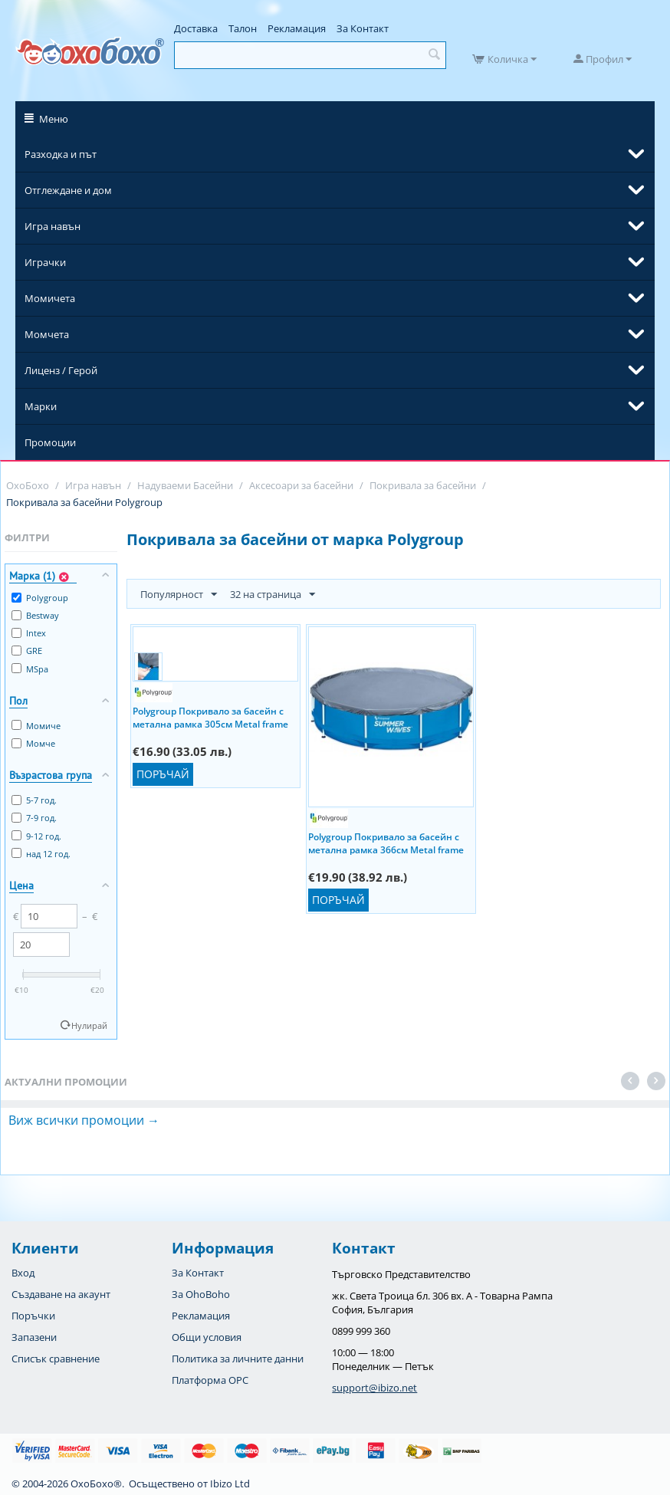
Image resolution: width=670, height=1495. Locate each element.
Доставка (196, 28)
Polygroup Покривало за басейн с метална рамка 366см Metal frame (386, 842)
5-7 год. (34, 800)
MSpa (29, 669)
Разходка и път (61, 154)
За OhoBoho (201, 1294)
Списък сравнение (55, 1358)
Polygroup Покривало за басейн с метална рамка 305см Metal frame (210, 717)
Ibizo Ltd (230, 1483)
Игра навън (52, 226)
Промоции (50, 442)
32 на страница (272, 595)
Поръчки (33, 1315)
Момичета (50, 298)
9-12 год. (36, 836)
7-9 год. (34, 817)
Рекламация (297, 28)
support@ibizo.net (374, 1388)
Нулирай (89, 1025)
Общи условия (206, 1337)
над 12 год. (41, 853)
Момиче (36, 725)
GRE (26, 650)
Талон (242, 28)
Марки (41, 406)
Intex (28, 633)
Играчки (45, 262)
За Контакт (363, 28)
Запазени (34, 1337)
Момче (33, 743)
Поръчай (162, 774)
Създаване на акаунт (60, 1294)
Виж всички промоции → (83, 1120)
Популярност (178, 595)
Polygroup (39, 597)
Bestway (35, 615)
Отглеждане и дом (68, 190)
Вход (22, 1273)
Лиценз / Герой (61, 370)
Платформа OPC (210, 1380)
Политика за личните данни (238, 1358)
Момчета (47, 334)
